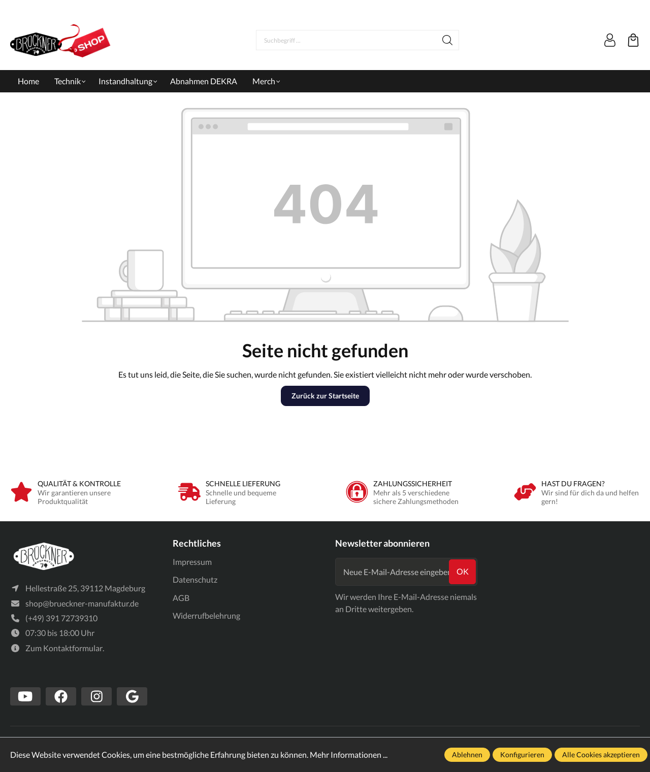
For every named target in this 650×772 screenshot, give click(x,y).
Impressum (192, 561)
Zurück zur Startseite (325, 395)
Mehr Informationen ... (348, 754)
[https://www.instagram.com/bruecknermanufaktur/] (96, 697)
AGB (181, 597)
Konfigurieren (522, 754)
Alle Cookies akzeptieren (601, 754)
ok (463, 571)
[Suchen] (447, 40)
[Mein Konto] (609, 40)
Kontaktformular (73, 648)
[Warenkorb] (633, 40)
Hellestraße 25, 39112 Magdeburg (85, 588)
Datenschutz (195, 579)
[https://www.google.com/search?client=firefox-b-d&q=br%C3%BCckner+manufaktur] (132, 697)
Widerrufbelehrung (206, 615)
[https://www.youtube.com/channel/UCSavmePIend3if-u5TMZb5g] (25, 697)
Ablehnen (467, 754)
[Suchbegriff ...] (346, 40)
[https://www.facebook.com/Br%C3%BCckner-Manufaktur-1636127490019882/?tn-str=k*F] (61, 697)
